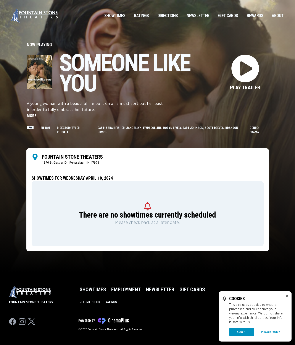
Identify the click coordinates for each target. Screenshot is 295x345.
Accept (242, 332)
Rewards (255, 15)
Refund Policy (90, 302)
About (278, 15)
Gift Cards (228, 15)
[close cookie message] (287, 296)
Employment (126, 289)
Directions (168, 15)
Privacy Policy (270, 332)
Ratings (141, 15)
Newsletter (198, 15)
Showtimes (115, 15)
